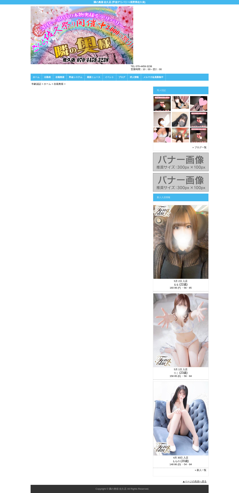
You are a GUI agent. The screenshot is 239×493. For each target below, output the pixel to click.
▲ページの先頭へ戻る (195, 481)
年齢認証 (36, 84)
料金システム (75, 77)
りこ (176, 373)
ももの (176, 461)
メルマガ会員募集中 (153, 77)
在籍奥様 (59, 77)
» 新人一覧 (201, 470)
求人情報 (134, 77)
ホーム (36, 77)
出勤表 (47, 77)
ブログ (121, 77)
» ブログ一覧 (199, 147)
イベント (109, 77)
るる (176, 284)
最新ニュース (93, 77)
